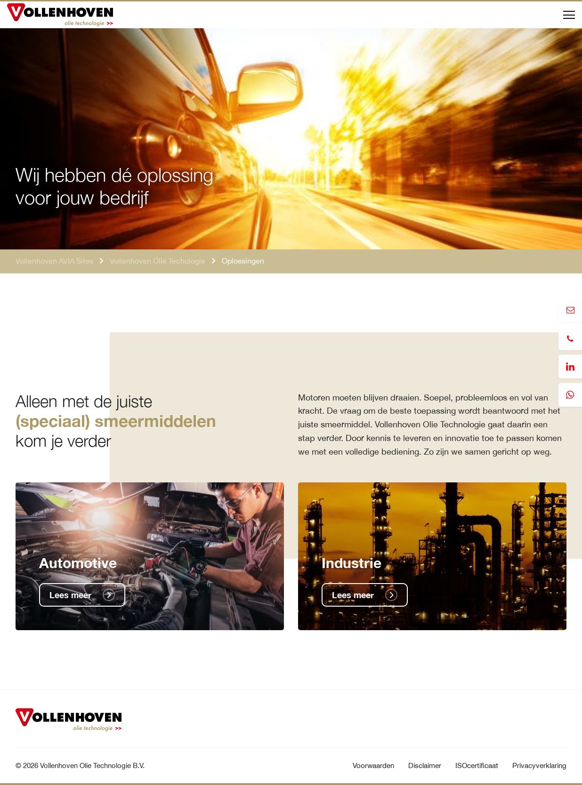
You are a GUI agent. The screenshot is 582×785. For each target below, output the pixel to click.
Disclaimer (424, 765)
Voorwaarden (373, 765)
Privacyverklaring (539, 765)
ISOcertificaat (476, 765)
